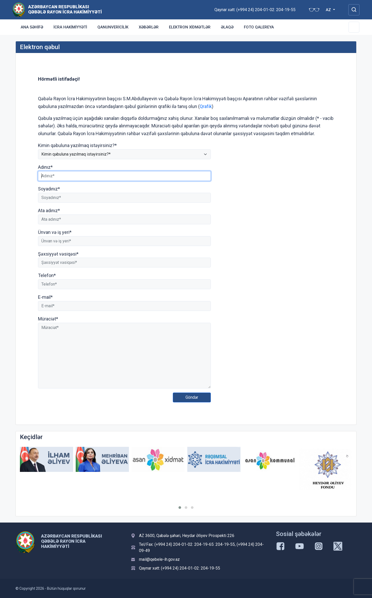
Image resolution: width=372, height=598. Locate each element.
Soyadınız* (49, 188)
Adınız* (45, 167)
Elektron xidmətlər (190, 27)
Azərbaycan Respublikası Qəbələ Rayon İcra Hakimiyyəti (65, 9)
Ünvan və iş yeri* (55, 232)
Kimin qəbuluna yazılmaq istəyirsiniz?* (77, 145)
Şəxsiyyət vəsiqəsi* (58, 254)
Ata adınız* (49, 210)
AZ (329, 9)
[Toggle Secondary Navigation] (354, 27)
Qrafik (206, 106)
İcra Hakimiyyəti (70, 27)
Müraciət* (48, 318)
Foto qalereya (259, 27)
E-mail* (45, 297)
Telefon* (47, 275)
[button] (180, 507)
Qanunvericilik (112, 27)
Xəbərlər (149, 27)
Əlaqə (227, 27)
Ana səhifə (32, 27)
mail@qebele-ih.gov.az (159, 559)
